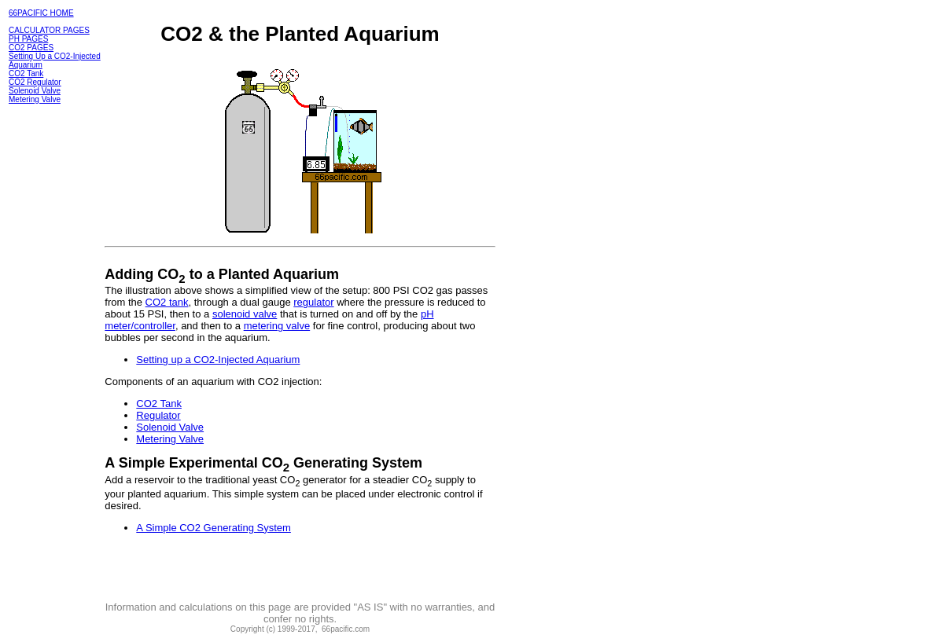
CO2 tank (167, 302)
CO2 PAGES (31, 47)
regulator (313, 302)
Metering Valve (35, 99)
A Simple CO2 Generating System (213, 528)
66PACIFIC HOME (41, 13)
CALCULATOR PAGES (49, 30)
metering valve (277, 326)
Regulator (158, 415)
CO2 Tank (26, 73)
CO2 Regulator (35, 82)
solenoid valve (244, 314)
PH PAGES (28, 39)
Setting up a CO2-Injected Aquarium (218, 359)
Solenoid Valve (35, 90)
